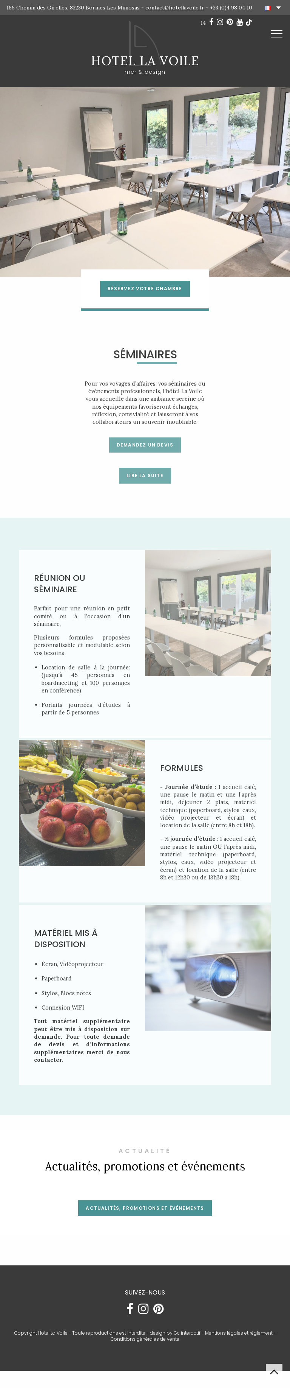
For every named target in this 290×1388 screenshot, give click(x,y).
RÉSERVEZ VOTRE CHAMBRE (145, 288)
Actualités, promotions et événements (145, 1218)
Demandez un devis (145, 445)
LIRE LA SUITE (145, 475)
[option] (145, 182)
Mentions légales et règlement (239, 1343)
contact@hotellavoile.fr (174, 7)
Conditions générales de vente (145, 1349)
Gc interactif (187, 1343)
